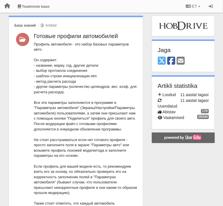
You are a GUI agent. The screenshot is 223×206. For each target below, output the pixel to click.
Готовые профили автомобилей (76, 36)
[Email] (181, 61)
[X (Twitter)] (162, 61)
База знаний (25, 25)
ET (193, 6)
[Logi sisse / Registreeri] (211, 6)
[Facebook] (171, 61)
